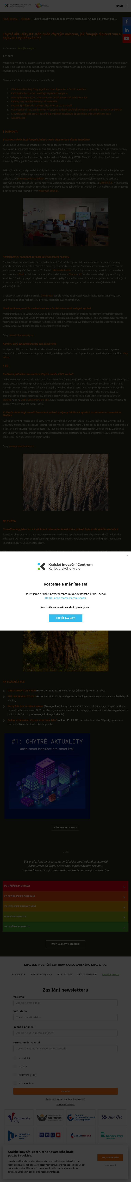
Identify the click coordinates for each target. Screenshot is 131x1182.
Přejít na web (66, 618)
